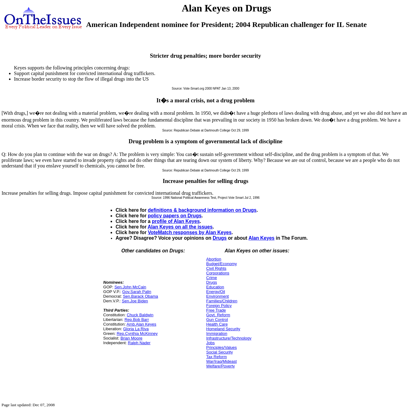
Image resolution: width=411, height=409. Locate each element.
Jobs (210, 342)
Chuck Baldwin (140, 315)
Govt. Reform (218, 315)
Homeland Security (223, 329)
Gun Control (217, 319)
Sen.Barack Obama (140, 296)
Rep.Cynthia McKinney (137, 333)
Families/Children (221, 301)
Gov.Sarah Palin (136, 291)
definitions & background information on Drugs (202, 210)
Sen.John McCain (130, 287)
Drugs (220, 238)
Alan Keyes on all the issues (180, 226)
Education (215, 287)
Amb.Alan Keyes (141, 324)
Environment (217, 296)
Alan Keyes (261, 238)
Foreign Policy (219, 305)
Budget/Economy (221, 263)
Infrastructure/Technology (228, 338)
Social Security (219, 352)
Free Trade (216, 310)
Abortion (213, 259)
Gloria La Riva (136, 329)
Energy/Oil (215, 291)
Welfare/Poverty (220, 366)
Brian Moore (131, 338)
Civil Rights (216, 268)
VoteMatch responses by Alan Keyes (189, 232)
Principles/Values (221, 347)
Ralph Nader (139, 342)
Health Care (217, 324)
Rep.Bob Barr (137, 319)
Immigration (216, 333)
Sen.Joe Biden (135, 301)
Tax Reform (216, 356)
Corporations (217, 273)
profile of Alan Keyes (176, 221)
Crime (211, 277)
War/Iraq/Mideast (221, 361)
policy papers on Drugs (174, 215)
